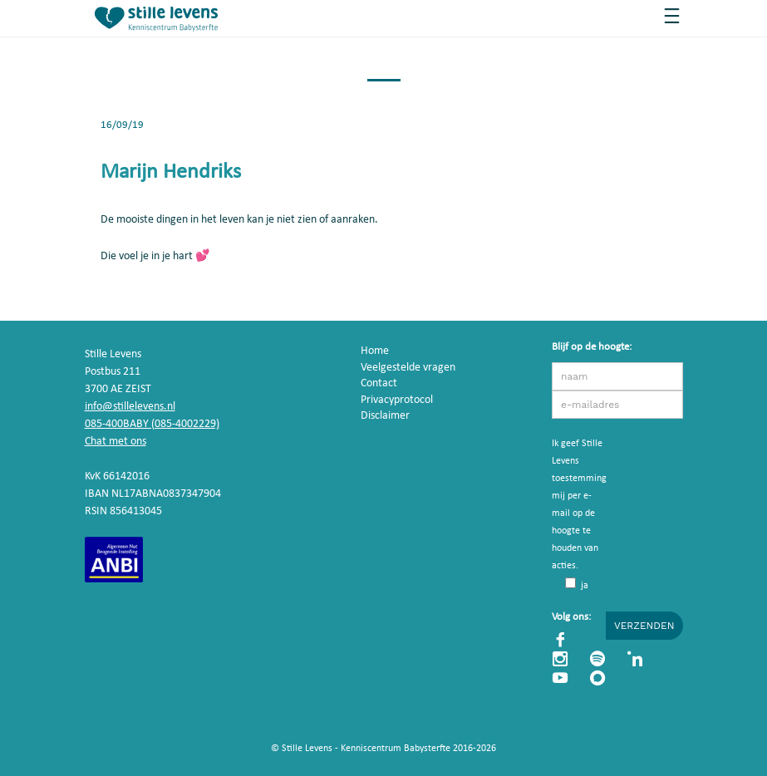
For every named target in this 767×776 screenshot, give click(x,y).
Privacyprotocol (397, 400)
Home (375, 351)
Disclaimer (385, 416)
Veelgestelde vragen (408, 367)
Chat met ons (115, 441)
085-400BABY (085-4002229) (152, 424)
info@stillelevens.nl (130, 406)
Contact (379, 383)
